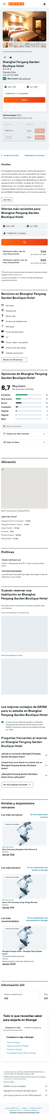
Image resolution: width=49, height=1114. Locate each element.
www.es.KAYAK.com (12, 1108)
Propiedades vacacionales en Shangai (21, 1053)
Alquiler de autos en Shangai (18, 1046)
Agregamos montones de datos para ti (26, 1090)
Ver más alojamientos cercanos (39, 815)
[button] (4, 4)
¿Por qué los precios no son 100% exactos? (26, 1095)
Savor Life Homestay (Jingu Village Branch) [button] (19, 902)
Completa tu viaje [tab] (12, 1027)
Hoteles (24, 1108)
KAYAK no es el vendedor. (26, 1086)
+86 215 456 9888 (10, 75)
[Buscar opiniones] (26, 426)
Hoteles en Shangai (14, 1049)
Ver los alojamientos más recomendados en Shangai (37, 919)
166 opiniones (25, 78)
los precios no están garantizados (15, 1079)
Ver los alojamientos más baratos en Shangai (37, 868)
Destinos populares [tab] (32, 1027)
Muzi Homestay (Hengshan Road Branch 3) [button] (19, 849)
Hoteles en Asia (35, 1108)
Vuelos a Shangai (13, 1042)
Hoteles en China (15, 1110)
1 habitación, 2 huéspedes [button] (16, 93)
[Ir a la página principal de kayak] (16, 3)
